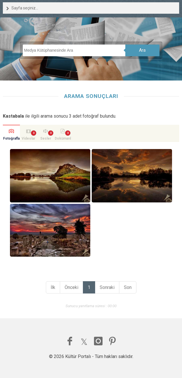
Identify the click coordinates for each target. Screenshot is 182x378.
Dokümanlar (63, 139)
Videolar (28, 138)
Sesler (45, 138)
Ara (142, 50)
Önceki (71, 287)
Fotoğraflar (11, 139)
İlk (53, 287)
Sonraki (107, 287)
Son (128, 287)
